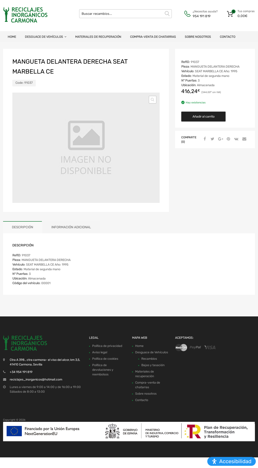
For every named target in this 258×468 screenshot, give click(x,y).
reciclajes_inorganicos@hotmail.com (36, 379)
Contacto (227, 37)
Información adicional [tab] (71, 227)
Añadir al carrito (204, 116)
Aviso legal (99, 352)
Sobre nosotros (198, 37)
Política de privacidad (107, 346)
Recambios (149, 359)
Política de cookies (105, 359)
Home (12, 37)
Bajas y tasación (153, 365)
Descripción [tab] (22, 227)
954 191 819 (202, 16)
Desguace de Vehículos (45, 37)
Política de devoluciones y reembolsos (102, 369)
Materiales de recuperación (98, 37)
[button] (152, 99)
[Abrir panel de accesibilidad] (231, 461)
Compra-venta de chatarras (153, 37)
